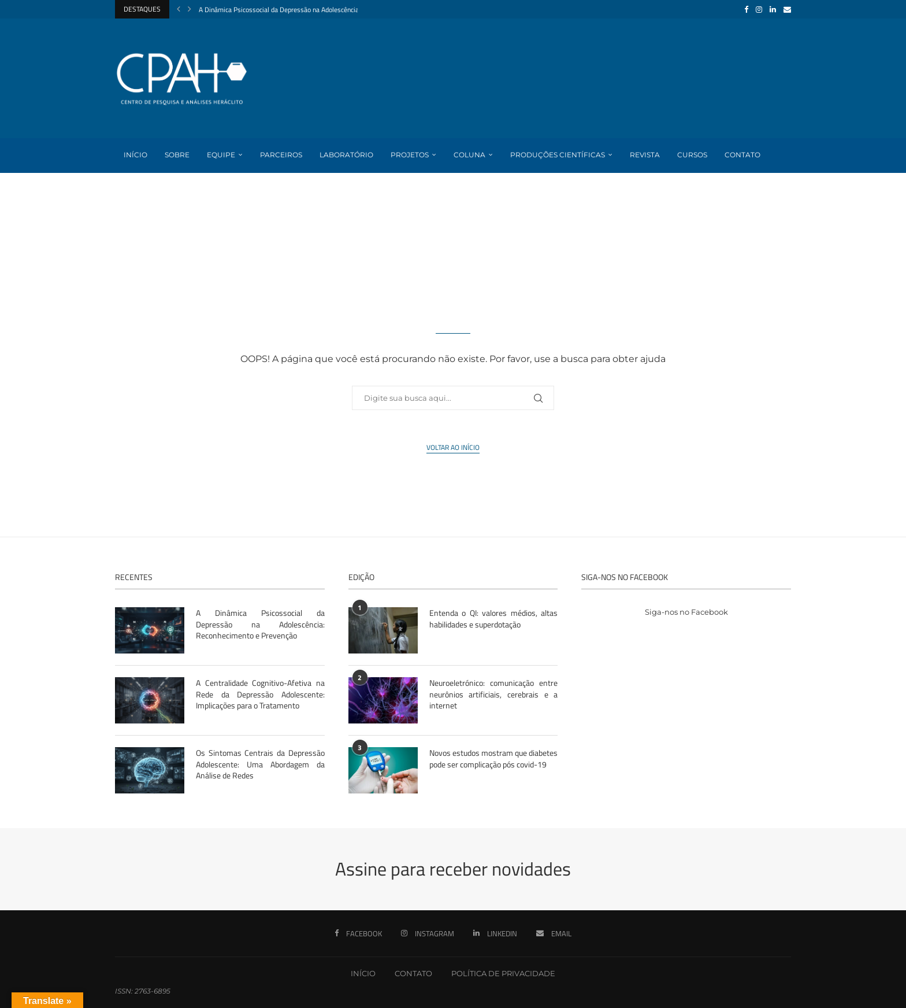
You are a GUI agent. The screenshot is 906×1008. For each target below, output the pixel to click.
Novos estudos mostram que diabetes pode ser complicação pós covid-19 (493, 758)
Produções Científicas (557, 154)
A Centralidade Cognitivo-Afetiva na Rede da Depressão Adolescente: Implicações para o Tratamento (260, 694)
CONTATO (413, 973)
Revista (645, 154)
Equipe (221, 154)
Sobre (177, 154)
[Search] (785, 224)
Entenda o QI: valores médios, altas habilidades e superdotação (493, 618)
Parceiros (281, 154)
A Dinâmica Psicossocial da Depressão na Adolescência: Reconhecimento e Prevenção (260, 624)
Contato (742, 154)
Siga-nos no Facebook (686, 611)
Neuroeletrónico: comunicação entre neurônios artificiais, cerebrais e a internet (493, 694)
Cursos (692, 154)
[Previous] (178, 9)
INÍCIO (363, 973)
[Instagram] (759, 9)
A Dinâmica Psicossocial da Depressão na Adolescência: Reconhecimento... (307, 9)
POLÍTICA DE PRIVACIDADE (503, 973)
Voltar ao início (453, 447)
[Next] (189, 9)
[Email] (787, 9)
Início (135, 154)
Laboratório (346, 154)
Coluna (469, 154)
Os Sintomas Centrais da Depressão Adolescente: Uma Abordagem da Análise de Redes (260, 764)
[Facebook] (746, 9)
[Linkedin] (773, 9)
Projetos (410, 154)
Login (135, 188)
